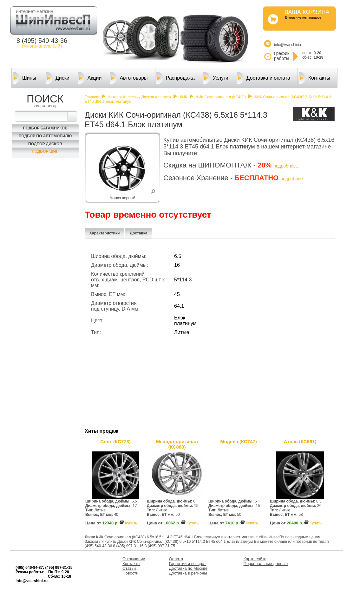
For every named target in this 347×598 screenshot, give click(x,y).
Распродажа (175, 78)
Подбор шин (45, 151)
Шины (24, 78)
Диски (57, 78)
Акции (90, 78)
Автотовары (128, 78)
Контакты (314, 78)
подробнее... (286, 165)
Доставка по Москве (188, 568)
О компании (133, 558)
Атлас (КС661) (300, 441)
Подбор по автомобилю (45, 136)
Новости (130, 573)
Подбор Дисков (45, 144)
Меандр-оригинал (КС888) (177, 444)
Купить (131, 523)
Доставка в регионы (188, 573)
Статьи (129, 568)
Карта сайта (255, 558)
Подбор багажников (45, 128)
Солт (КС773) (115, 441)
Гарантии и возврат (187, 563)
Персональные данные (266, 563)
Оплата (176, 558)
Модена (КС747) (238, 441)
